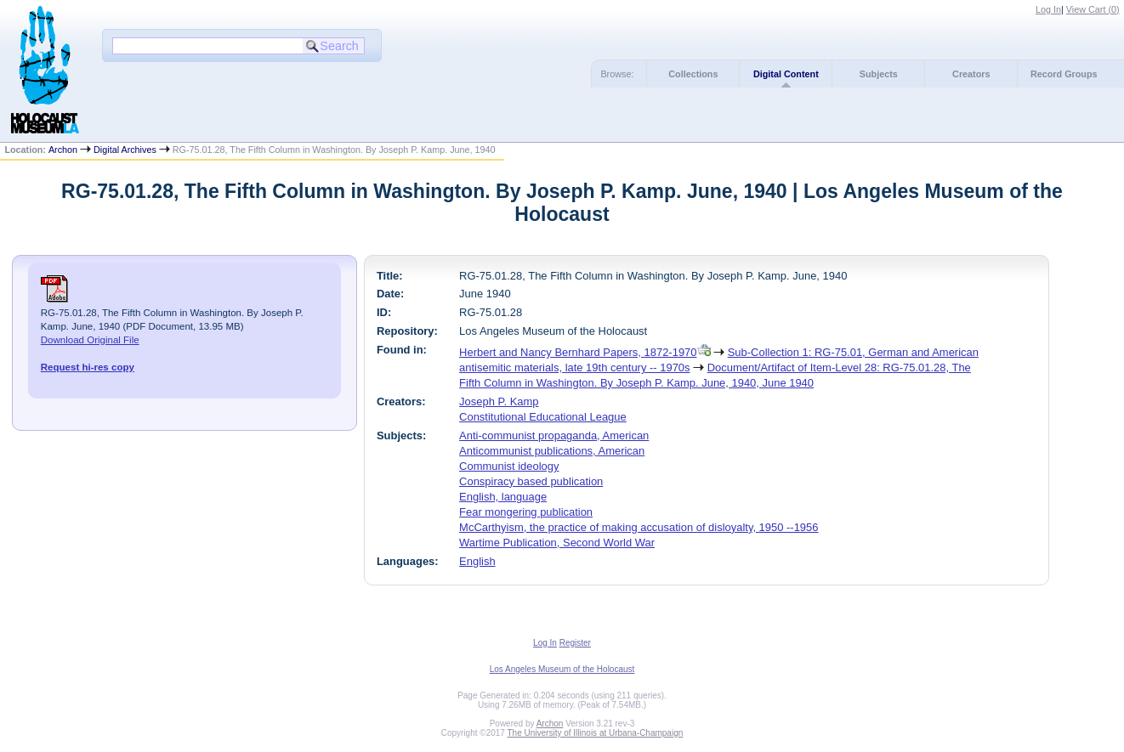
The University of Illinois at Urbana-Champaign (596, 733)
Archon (62, 149)
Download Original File (90, 340)
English (477, 561)
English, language (503, 496)
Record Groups (1064, 74)
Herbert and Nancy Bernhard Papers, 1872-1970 (577, 352)
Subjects (879, 74)
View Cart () (1093, 9)
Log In (1048, 9)
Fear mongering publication (526, 512)
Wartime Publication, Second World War (557, 542)
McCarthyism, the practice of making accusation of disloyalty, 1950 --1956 (638, 527)
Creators (971, 74)
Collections (693, 74)
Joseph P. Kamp (498, 401)
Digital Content (786, 74)
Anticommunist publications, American (551, 450)
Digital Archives (125, 149)
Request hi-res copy (87, 367)
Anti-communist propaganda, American (554, 435)
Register (575, 642)
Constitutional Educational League (543, 416)
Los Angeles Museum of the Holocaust (562, 669)
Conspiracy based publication (531, 481)
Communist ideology (509, 466)
